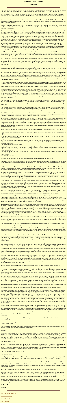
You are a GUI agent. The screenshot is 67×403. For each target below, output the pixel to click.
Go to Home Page (5, 401)
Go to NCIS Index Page (6, 396)
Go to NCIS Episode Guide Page (8, 393)
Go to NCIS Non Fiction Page (8, 398)
